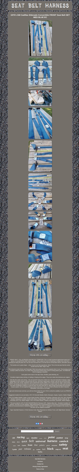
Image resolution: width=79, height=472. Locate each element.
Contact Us (40, 464)
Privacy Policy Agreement (40, 466)
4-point (24, 445)
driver (18, 442)
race (45, 438)
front (30, 445)
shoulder (34, 438)
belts (40, 452)
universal (40, 441)
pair (20, 449)
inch (19, 445)
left (33, 449)
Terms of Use (40, 469)
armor (14, 445)
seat (65, 448)
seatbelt (38, 449)
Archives (40, 461)
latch (28, 438)
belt (31, 441)
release (27, 448)
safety (63, 444)
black (50, 448)
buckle (40, 438)
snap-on (58, 449)
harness (52, 441)
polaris (42, 445)
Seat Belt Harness (40, 459)
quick (24, 441)
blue (36, 445)
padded (59, 438)
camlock (63, 441)
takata (13, 442)
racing (21, 437)
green (48, 445)
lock (43, 449)
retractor (54, 445)
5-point (14, 449)
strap (66, 438)
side (13, 438)
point (51, 437)
